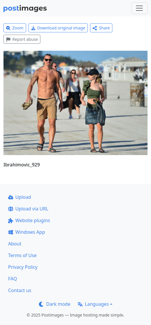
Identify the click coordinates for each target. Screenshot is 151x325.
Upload (19, 197)
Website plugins (29, 220)
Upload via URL (28, 208)
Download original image (58, 28)
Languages (93, 304)
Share (101, 28)
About (14, 243)
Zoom (15, 28)
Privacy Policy (22, 267)
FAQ (12, 278)
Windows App (26, 232)
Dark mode (54, 304)
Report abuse (22, 39)
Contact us (19, 290)
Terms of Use (22, 255)
